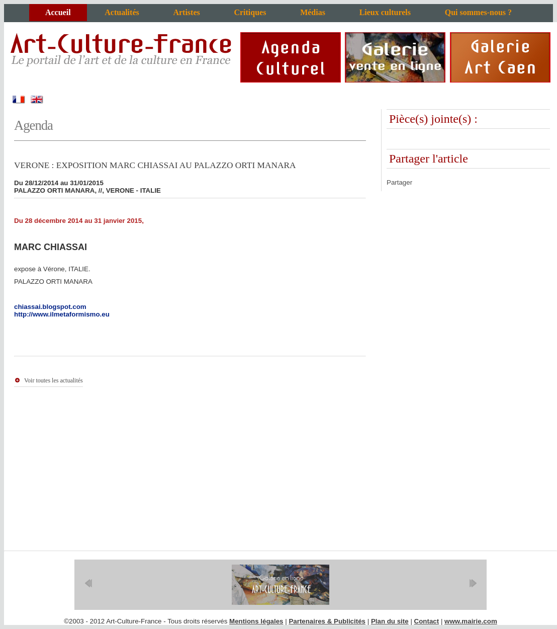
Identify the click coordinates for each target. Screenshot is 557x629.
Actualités (122, 12)
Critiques (250, 12)
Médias (312, 12)
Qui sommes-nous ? (478, 12)
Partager (399, 182)
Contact (426, 621)
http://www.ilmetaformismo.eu (62, 314)
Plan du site (390, 621)
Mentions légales (256, 621)
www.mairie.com (470, 621)
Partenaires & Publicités (327, 621)
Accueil (58, 12)
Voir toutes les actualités (53, 380)
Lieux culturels (385, 12)
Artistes (186, 12)
